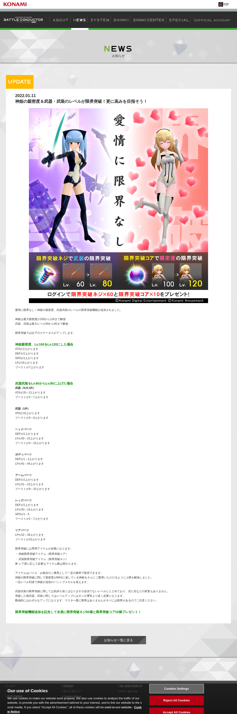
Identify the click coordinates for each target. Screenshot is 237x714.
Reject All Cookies (176, 702)
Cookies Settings (176, 690)
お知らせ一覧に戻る (118, 640)
